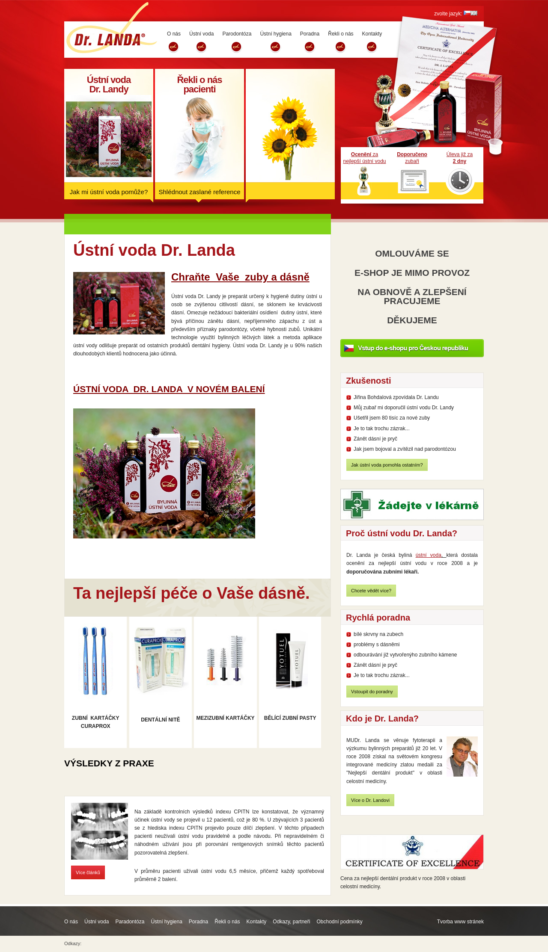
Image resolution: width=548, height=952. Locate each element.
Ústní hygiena (275, 34)
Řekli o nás (340, 34)
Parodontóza (236, 34)
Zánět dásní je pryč (375, 439)
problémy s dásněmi (376, 644)
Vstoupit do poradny (372, 691)
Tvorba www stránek (460, 922)
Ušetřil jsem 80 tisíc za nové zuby (392, 418)
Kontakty (372, 34)
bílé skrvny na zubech (378, 634)
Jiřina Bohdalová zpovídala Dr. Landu (396, 397)
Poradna (309, 34)
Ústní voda (201, 34)
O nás (174, 34)
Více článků (88, 872)
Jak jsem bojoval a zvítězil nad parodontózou (405, 449)
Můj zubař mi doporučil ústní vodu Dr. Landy (404, 408)
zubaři (412, 157)
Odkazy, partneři (291, 922)
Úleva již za (460, 157)
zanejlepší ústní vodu (364, 157)
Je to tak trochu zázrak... (382, 429)
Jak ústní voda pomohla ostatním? (387, 464)
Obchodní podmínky (339, 922)
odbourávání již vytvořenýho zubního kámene (405, 655)
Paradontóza (129, 922)
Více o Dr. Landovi (370, 800)
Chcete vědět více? (371, 590)
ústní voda (428, 555)
